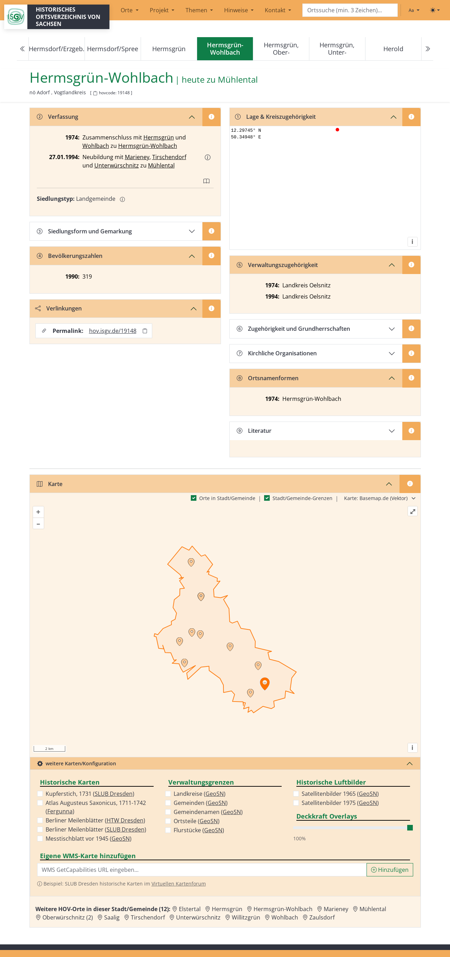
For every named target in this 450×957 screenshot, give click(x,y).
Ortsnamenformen (267, 378)
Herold (393, 49)
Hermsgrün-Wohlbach (147, 146)
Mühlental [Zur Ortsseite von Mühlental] (373, 909)
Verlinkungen (58, 308)
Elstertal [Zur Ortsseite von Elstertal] (190, 909)
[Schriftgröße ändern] (414, 10)
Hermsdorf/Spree (112, 49)
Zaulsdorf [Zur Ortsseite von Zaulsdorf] (322, 917)
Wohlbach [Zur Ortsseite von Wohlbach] (284, 917)
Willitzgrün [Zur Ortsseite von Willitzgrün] (246, 917)
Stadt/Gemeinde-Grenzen (303, 498)
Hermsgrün (169, 49)
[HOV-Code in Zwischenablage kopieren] (95, 93)
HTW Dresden (125, 820)
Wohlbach (95, 146)
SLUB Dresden (114, 794)
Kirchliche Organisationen (277, 353)
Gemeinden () (201, 803)
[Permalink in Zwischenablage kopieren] (145, 331)
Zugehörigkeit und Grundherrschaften (293, 329)
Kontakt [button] (276, 10)
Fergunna (60, 811)
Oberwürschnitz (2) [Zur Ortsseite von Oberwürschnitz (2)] (67, 917)
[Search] (350, 10)
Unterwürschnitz (116, 165)
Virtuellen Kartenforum (179, 883)
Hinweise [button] (236, 10)
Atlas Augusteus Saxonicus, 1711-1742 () (96, 807)
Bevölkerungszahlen (69, 256)
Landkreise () (200, 794)
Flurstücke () (199, 830)
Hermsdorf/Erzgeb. (57, 49)
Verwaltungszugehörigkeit (277, 265)
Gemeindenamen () (208, 812)
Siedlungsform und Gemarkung (84, 231)
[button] (207, 157)
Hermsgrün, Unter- (337, 48)
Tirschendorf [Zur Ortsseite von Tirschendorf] (148, 917)
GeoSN (121, 838)
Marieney (137, 157)
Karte (49, 484)
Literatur (254, 431)
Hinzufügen (390, 870)
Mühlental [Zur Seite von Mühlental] (238, 80)
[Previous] (23, 49)
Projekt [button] (160, 10)
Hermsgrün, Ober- (281, 48)
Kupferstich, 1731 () (90, 794)
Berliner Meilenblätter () (95, 820)
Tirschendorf (169, 157)
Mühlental (161, 165)
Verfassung (57, 117)
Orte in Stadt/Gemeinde (227, 498)
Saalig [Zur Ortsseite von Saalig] (112, 917)
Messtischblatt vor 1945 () (89, 838)
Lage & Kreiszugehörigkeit (275, 117)
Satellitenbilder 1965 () (340, 794)
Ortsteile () (197, 821)
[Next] (427, 49)
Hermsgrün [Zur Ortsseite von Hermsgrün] (227, 909)
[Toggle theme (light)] (434, 10)
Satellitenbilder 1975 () (340, 803)
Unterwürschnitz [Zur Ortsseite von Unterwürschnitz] (198, 917)
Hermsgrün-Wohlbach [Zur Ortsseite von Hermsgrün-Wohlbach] (283, 909)
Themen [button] (197, 10)
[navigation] (225, 49)
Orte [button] (127, 10)
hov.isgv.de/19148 (112, 331)
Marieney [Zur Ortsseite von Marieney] (336, 909)
